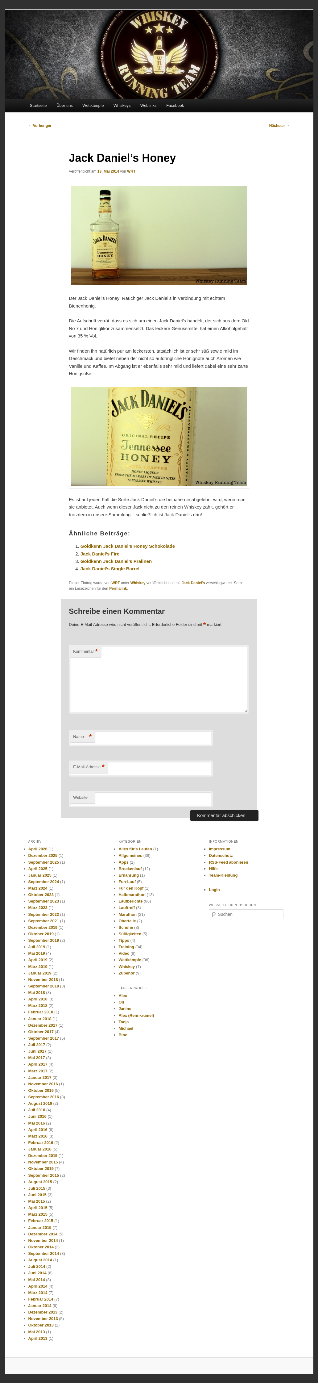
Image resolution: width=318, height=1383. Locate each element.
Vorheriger (40, 126)
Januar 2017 (40, 1077)
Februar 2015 (40, 1220)
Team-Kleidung (223, 875)
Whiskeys (122, 105)
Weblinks (148, 105)
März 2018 (37, 1005)
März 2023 (37, 907)
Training (126, 947)
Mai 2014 (36, 1279)
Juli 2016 (36, 1110)
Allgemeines (130, 855)
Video (123, 953)
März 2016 (37, 1136)
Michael (125, 1028)
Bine (122, 1035)
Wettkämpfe (93, 105)
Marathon (127, 914)
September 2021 (43, 921)
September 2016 (43, 1097)
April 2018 (37, 999)
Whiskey (138, 583)
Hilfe (213, 868)
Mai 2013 (36, 1332)
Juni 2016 (37, 1116)
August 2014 (40, 1260)
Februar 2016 (40, 1142)
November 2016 (43, 1084)
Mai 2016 (36, 1123)
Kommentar (85, 651)
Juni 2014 (37, 1273)
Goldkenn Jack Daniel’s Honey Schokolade (128, 546)
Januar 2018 (40, 1018)
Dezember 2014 (43, 1234)
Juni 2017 (37, 1051)
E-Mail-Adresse (88, 767)
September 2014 (43, 1253)
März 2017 (37, 1071)
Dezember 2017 (43, 1025)
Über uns (64, 105)
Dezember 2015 (43, 1155)
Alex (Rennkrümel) (136, 1015)
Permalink (118, 588)
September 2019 (43, 940)
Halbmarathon (131, 894)
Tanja (123, 1022)
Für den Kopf (130, 888)
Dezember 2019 (43, 927)
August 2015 (40, 1182)
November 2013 (43, 1318)
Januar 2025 (40, 875)
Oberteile (127, 921)
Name (82, 736)
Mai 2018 (36, 992)
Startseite (38, 105)
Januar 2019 (40, 973)
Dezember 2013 (43, 1312)
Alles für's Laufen (135, 849)
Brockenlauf (130, 868)
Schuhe (125, 927)
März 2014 (37, 1292)
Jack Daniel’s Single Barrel (110, 568)
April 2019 (37, 960)
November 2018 (43, 979)
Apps (123, 862)
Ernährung (128, 875)
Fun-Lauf (127, 881)
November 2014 (43, 1240)
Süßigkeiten (129, 934)
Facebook (175, 105)
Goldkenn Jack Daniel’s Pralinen (116, 561)
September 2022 (43, 914)
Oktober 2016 (41, 1090)
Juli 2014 (36, 1266)
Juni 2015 (37, 1194)
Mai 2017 (36, 1057)
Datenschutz (221, 855)
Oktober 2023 (41, 894)
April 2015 (37, 1207)
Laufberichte (130, 901)
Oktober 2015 (41, 1168)
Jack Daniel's (193, 583)
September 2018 (43, 986)
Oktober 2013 (41, 1325)
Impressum (219, 849)
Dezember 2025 (43, 855)
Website (80, 797)
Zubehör (126, 973)
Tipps (123, 940)
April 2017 (37, 1064)
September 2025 (43, 862)
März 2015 (37, 1214)
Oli (121, 1002)
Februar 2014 (40, 1299)
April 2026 (37, 849)
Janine (124, 1008)
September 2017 (43, 1038)
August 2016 (40, 1103)
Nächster (279, 126)
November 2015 (43, 1162)
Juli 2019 (36, 947)
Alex (122, 995)
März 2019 (37, 966)
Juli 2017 (36, 1044)
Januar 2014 (40, 1305)
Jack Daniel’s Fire (100, 553)
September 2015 (43, 1175)
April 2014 (37, 1286)
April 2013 (37, 1338)
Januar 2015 (40, 1227)
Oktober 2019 (41, 934)
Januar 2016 (40, 1149)
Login (214, 889)
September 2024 (43, 881)
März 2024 (37, 888)
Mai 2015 (36, 1201)
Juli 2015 (36, 1188)
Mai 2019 (36, 953)
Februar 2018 (40, 1012)
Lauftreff (126, 907)
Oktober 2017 (41, 1031)
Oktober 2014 (41, 1247)
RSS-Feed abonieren (228, 862)
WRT (131, 171)
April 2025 (37, 868)
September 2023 (43, 901)
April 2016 (37, 1129)
